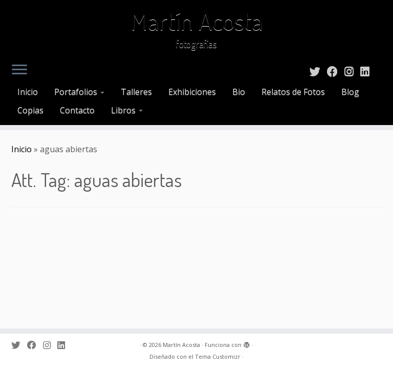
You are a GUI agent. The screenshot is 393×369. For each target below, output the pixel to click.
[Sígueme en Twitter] (318, 71)
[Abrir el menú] (19, 70)
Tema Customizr (218, 356)
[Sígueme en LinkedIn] (368, 71)
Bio (238, 91)
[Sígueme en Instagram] (352, 71)
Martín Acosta (196, 20)
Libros (127, 110)
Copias (30, 110)
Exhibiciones (192, 91)
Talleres (136, 91)
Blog (350, 91)
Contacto (77, 110)
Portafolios (79, 91)
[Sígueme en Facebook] (335, 71)
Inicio (27, 91)
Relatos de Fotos (293, 91)
